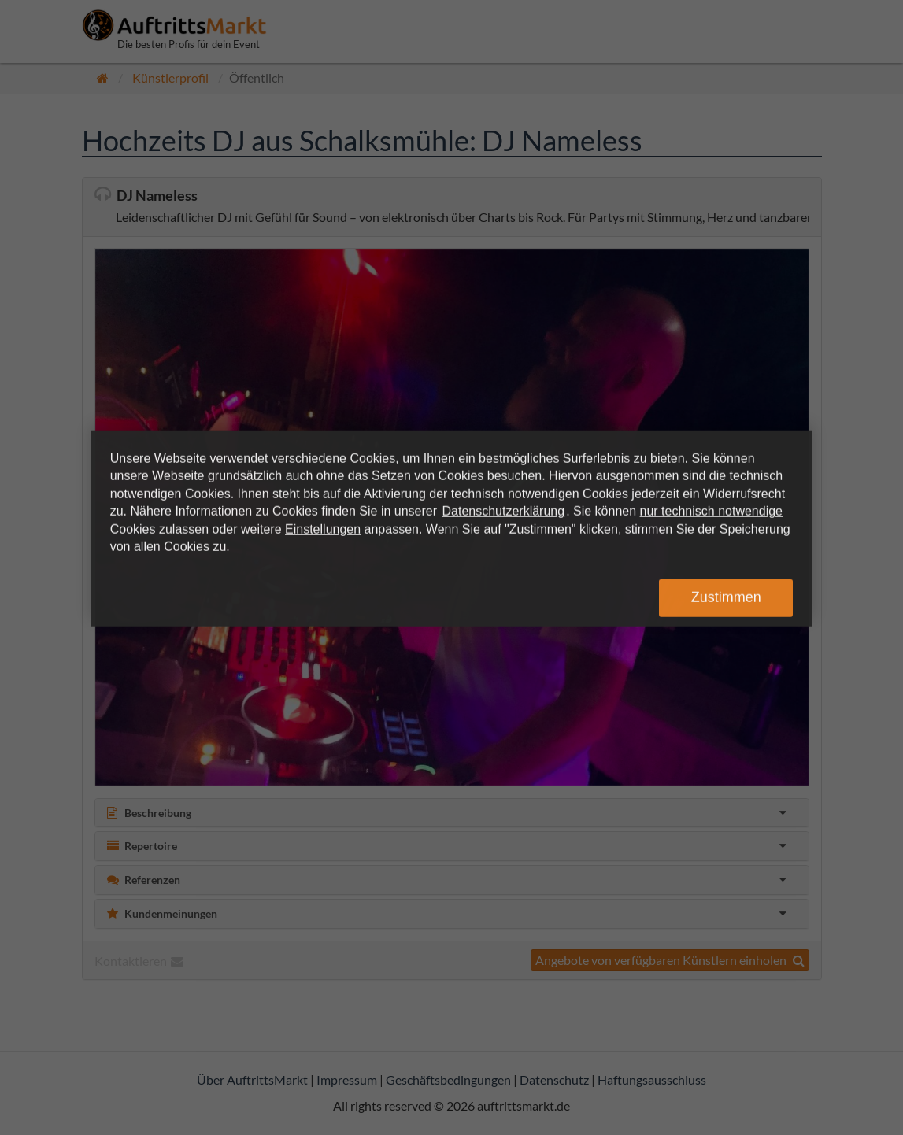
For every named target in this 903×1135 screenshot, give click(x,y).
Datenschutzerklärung (503, 511)
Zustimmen (726, 597)
